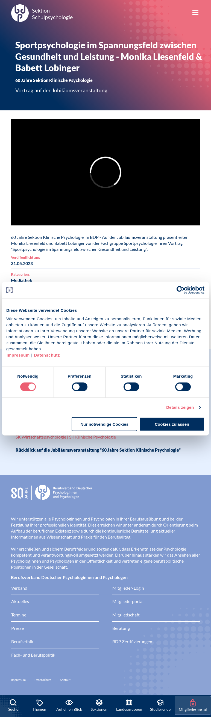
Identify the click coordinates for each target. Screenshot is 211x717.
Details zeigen (180, 407)
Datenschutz (47, 354)
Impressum (18, 354)
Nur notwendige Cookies (104, 424)
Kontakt (65, 679)
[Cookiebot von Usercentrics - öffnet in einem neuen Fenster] (181, 290)
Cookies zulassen (172, 424)
